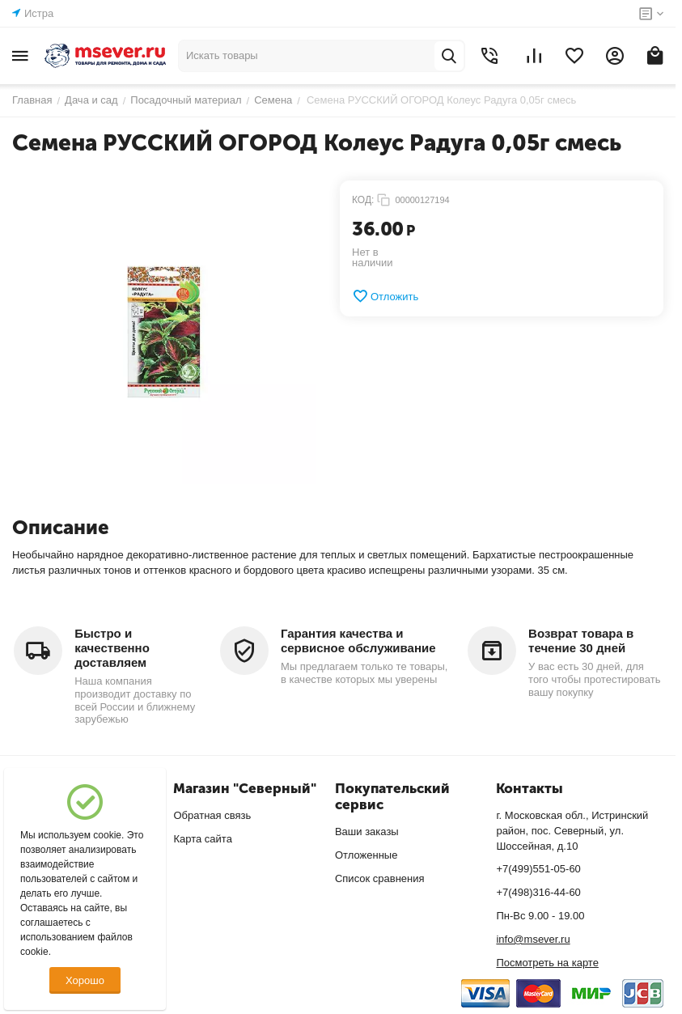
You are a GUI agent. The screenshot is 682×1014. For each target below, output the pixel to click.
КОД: (363, 200)
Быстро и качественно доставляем (112, 647)
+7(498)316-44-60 (538, 892)
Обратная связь (212, 815)
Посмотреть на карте (547, 963)
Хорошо (85, 980)
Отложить (385, 296)
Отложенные (366, 855)
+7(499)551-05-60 (538, 869)
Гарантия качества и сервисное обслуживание (358, 640)
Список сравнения (380, 878)
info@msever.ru (533, 939)
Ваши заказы (367, 831)
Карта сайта (202, 839)
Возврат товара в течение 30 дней (580, 640)
